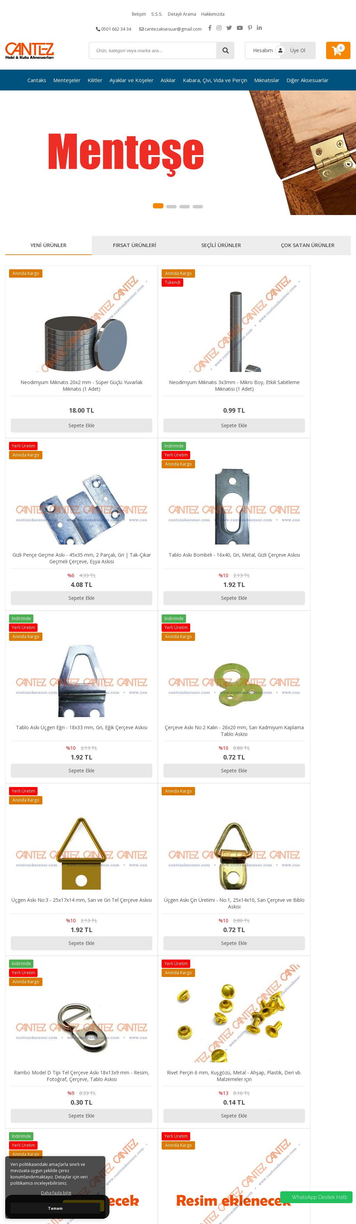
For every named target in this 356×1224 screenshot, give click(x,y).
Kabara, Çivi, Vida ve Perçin (215, 80)
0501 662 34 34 (110, 27)
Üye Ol (297, 50)
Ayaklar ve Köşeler (132, 80)
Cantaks (36, 80)
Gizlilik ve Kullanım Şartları (317, 1082)
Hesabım (263, 50)
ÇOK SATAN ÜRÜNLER (307, 246)
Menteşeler (67, 80)
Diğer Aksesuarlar (307, 80)
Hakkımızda (215, 13)
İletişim (136, 13)
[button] (158, 205)
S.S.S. (154, 13)
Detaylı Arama (181, 13)
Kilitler (95, 80)
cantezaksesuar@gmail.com (173, 27)
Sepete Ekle (48, 395)
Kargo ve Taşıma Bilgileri (316, 1090)
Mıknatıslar (267, 80)
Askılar (168, 80)
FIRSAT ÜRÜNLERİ (134, 246)
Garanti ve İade (306, 1099)
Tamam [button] (55, 1208)
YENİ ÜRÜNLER (48, 246)
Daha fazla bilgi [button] (56, 1193)
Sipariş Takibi (303, 1073)
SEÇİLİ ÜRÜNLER (221, 246)
